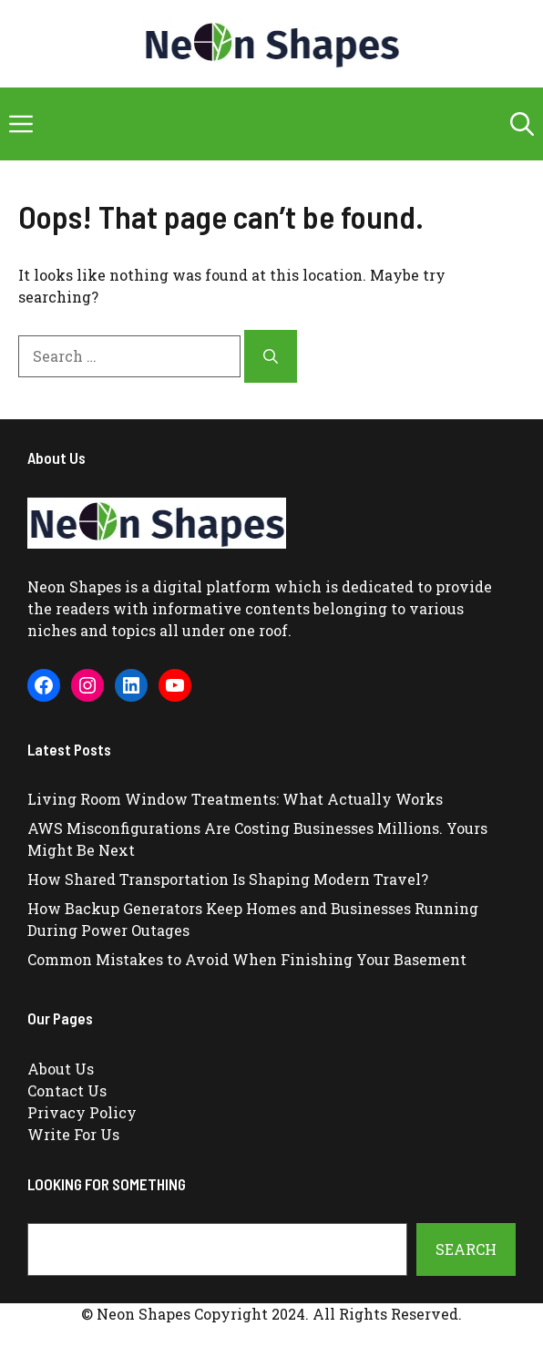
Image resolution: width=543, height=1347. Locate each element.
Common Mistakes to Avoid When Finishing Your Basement (246, 959)
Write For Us (73, 1134)
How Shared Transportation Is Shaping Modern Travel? (227, 879)
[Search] (270, 356)
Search (466, 1249)
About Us (60, 1068)
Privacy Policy (82, 1112)
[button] (522, 123)
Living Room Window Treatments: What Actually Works (235, 798)
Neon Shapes (74, 586)
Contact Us (67, 1090)
